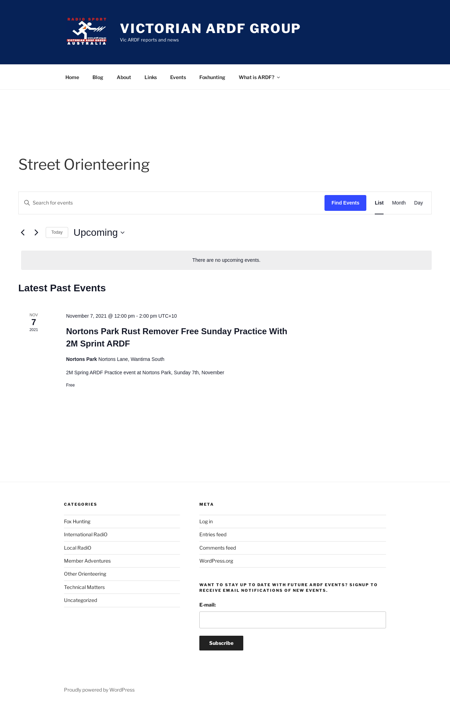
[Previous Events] (22, 232)
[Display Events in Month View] (399, 203)
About (124, 77)
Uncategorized (80, 600)
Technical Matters (84, 587)
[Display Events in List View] (379, 203)
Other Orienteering (85, 574)
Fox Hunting (77, 521)
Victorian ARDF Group (211, 28)
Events (178, 77)
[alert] (226, 260)
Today (57, 232)
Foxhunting (212, 77)
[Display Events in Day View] (418, 203)
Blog (97, 77)
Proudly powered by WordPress (99, 690)
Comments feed (217, 548)
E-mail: (207, 605)
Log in (206, 521)
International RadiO (86, 534)
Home (72, 77)
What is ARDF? (260, 77)
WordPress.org (216, 561)
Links (150, 77)
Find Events (345, 203)
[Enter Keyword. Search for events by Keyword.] (171, 203)
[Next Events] (36, 232)
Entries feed (212, 534)
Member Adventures (87, 561)
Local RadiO (77, 548)
